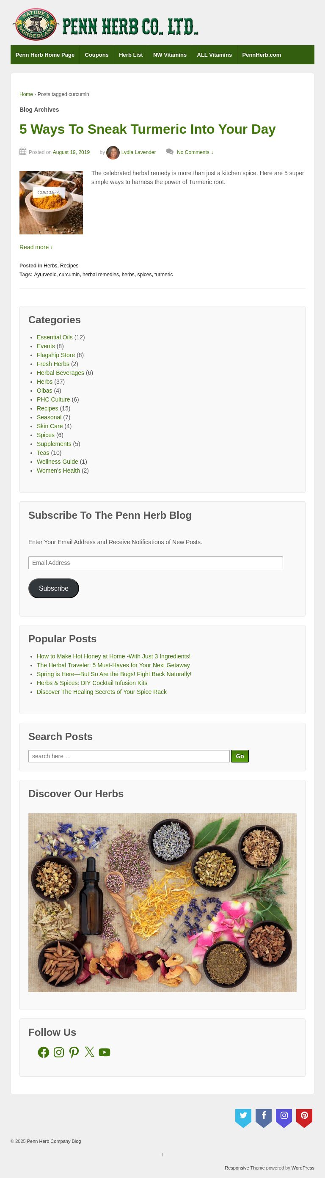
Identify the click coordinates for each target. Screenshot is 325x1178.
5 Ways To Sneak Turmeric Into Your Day (147, 129)
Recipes (69, 266)
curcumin (69, 275)
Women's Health (58, 470)
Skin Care (50, 426)
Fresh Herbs (53, 364)
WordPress (303, 1167)
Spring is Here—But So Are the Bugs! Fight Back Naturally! (114, 674)
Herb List (131, 55)
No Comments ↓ (195, 152)
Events (46, 346)
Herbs (50, 266)
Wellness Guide (57, 461)
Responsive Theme (245, 1167)
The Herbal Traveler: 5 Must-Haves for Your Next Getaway (113, 665)
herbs (128, 275)
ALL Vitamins (214, 55)
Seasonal (49, 417)
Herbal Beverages (60, 372)
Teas (43, 452)
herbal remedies (101, 275)
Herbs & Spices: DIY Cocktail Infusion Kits (92, 683)
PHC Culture (53, 399)
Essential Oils (55, 337)
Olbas (44, 390)
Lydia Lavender (131, 152)
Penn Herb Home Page (45, 55)
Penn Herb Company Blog (53, 1141)
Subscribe (54, 588)
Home (26, 94)
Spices (46, 435)
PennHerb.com (261, 55)
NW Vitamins (170, 55)
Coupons (97, 55)
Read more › (35, 247)
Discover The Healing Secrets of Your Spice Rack (102, 691)
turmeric (163, 275)
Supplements (54, 443)
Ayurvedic (45, 275)
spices (144, 275)
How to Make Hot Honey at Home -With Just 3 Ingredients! (113, 656)
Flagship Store (56, 355)
